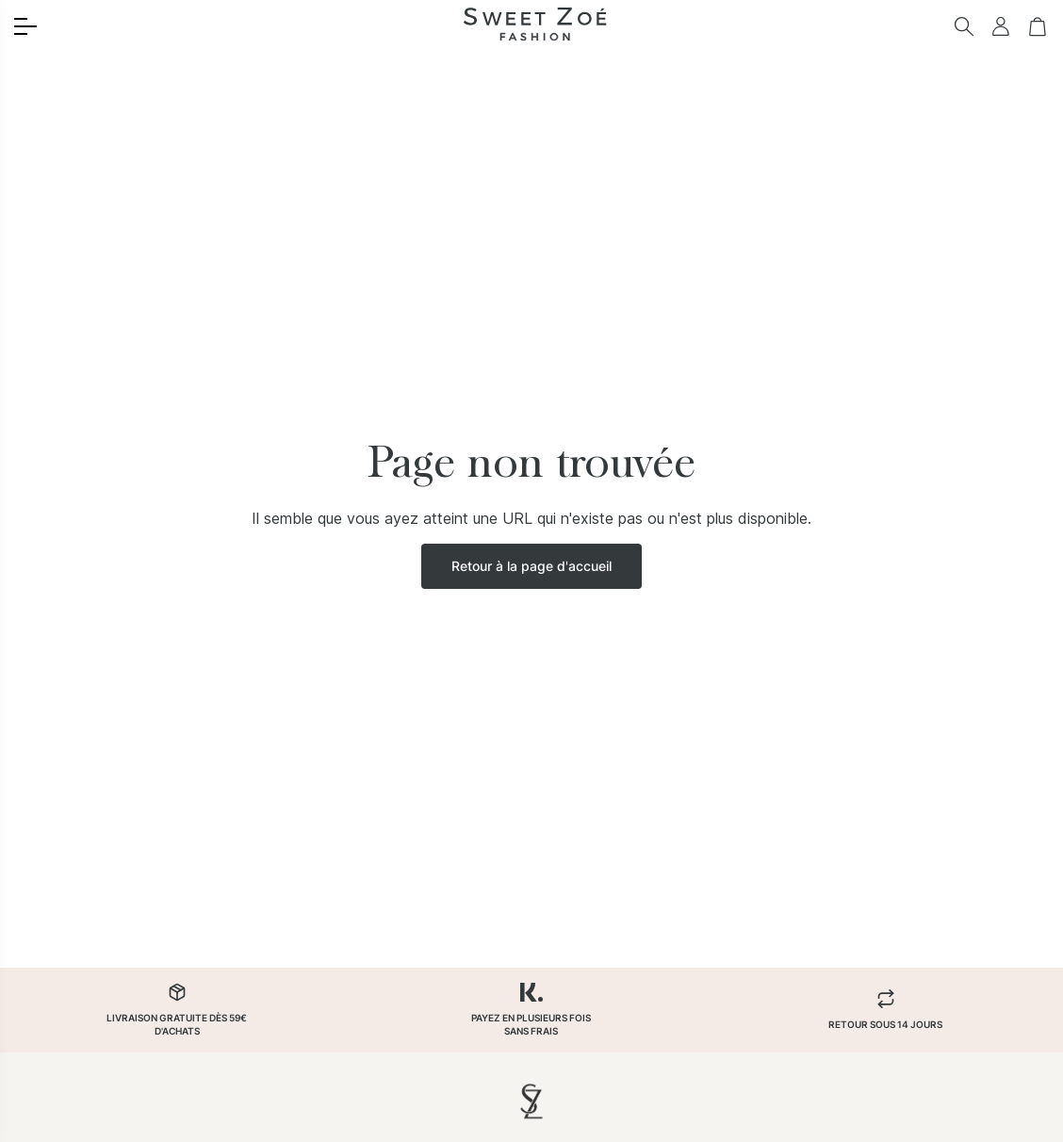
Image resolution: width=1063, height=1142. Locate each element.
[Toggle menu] (25, 26)
